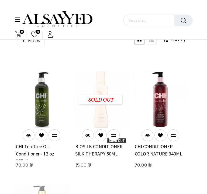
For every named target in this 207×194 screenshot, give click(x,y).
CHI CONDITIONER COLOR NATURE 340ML (158, 150)
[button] (41, 135)
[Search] (183, 20)
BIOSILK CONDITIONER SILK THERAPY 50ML (99, 150)
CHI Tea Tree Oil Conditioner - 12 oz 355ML (35, 151)
